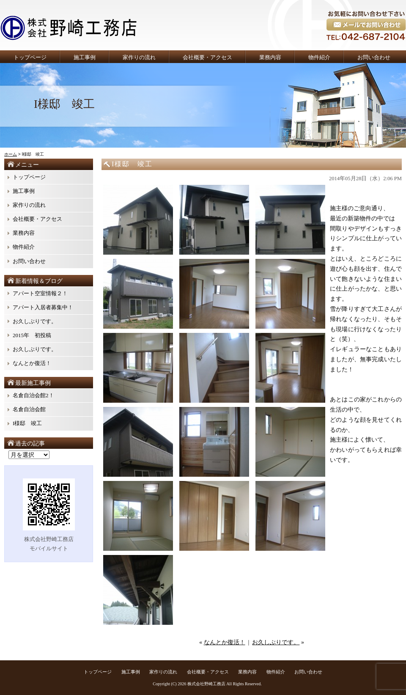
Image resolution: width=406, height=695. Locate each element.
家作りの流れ (139, 57)
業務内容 (270, 57)
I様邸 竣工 (30, 423)
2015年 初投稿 (32, 335)
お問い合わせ (373, 57)
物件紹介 (319, 57)
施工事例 (85, 57)
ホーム (10, 154)
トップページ (30, 57)
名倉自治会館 (29, 409)
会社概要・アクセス (207, 57)
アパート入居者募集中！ (43, 307)
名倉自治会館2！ (33, 395)
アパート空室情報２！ (40, 293)
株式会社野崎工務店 (206, 683)
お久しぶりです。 (275, 642)
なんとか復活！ (224, 642)
